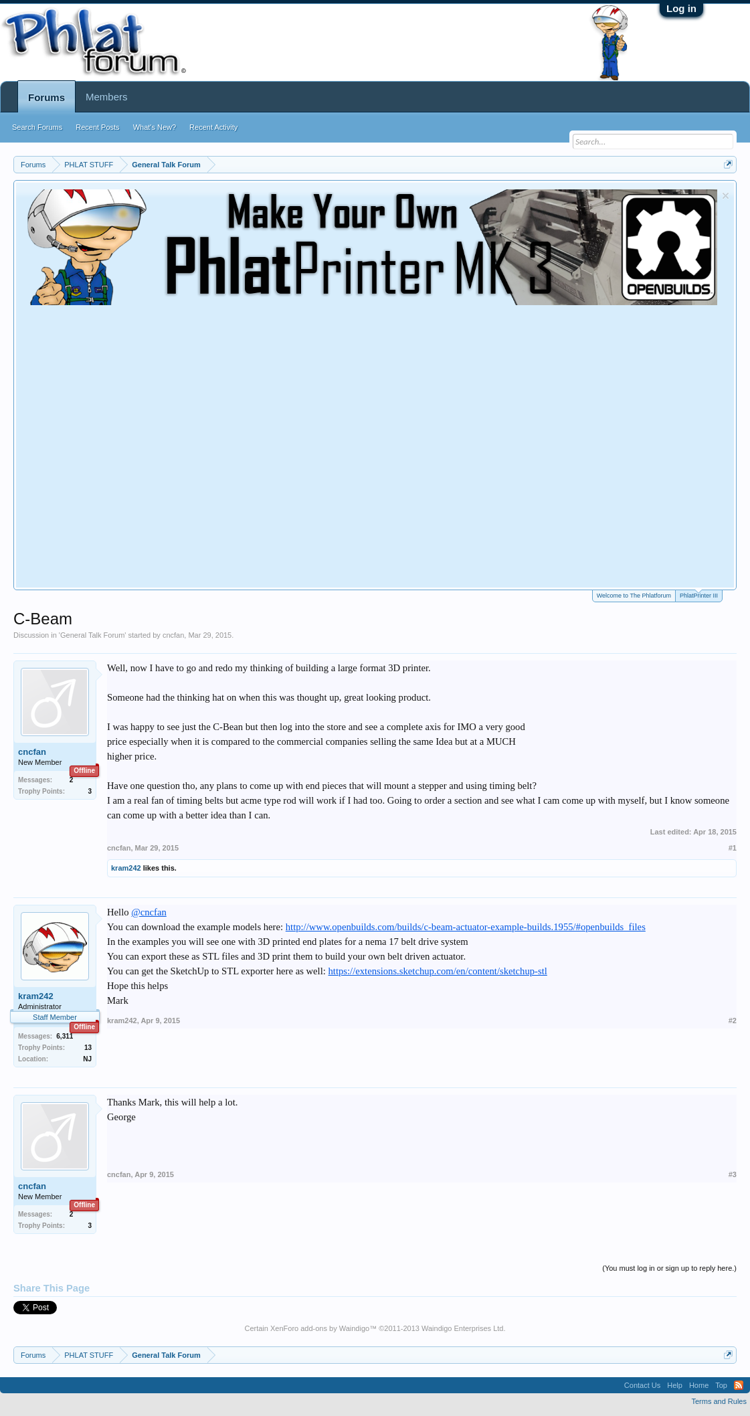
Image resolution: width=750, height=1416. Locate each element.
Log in (681, 8)
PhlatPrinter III (699, 594)
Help (674, 1385)
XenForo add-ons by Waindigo (319, 1328)
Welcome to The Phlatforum (634, 595)
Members (107, 96)
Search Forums (37, 127)
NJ (87, 1059)
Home (699, 1385)
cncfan (173, 635)
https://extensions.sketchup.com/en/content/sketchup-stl (438, 971)
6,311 (64, 1036)
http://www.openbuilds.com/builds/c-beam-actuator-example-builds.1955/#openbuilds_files (466, 926)
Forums (46, 97)
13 (88, 1047)
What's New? (154, 127)
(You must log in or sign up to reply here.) (669, 1268)
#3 (733, 1174)
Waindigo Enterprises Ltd (462, 1328)
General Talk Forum (92, 635)
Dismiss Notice (726, 196)
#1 (733, 848)
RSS (738, 1385)
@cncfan (149, 912)
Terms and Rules (719, 1401)
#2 (733, 1020)
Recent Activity (213, 127)
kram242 (126, 868)
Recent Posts (97, 127)
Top (721, 1385)
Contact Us (642, 1385)
